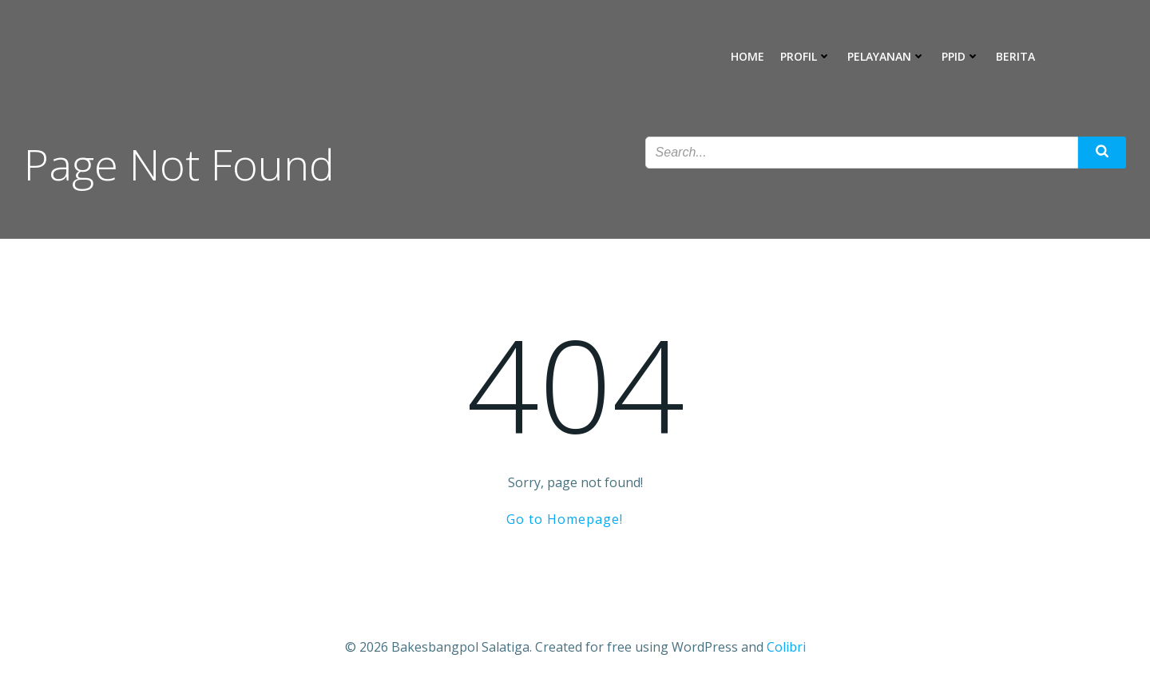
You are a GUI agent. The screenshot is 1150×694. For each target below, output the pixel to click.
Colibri (786, 647)
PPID (961, 56)
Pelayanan (886, 56)
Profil (805, 56)
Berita (1015, 56)
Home (747, 56)
